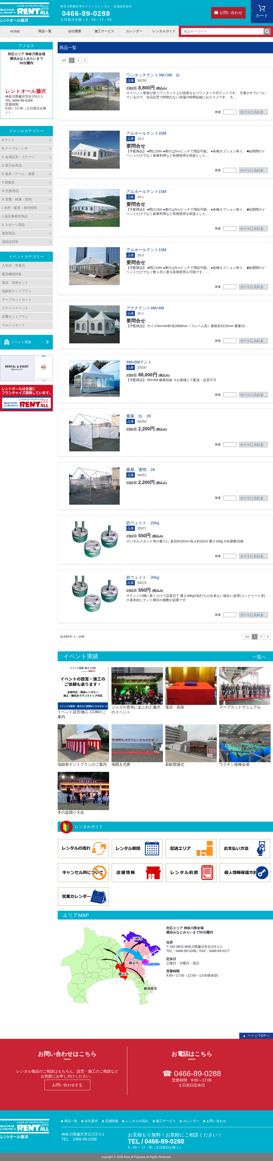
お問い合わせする (67, 1085)
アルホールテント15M (146, 191)
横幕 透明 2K (140, 469)
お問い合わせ (231, 13)
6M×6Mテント (139, 362)
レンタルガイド (163, 31)
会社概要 (74, 31)
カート (262, 15)
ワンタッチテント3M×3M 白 (153, 75)
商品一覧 (44, 31)
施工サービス (104, 31)
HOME (15, 31)
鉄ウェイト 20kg (142, 523)
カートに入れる (251, 112)
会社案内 (91, 1121)
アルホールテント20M (146, 133)
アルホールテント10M (146, 250)
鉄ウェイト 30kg (142, 577)
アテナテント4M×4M (145, 308)
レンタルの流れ (137, 1121)
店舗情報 (111, 1121)
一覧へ (259, 656)
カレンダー (134, 31)
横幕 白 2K (138, 416)
